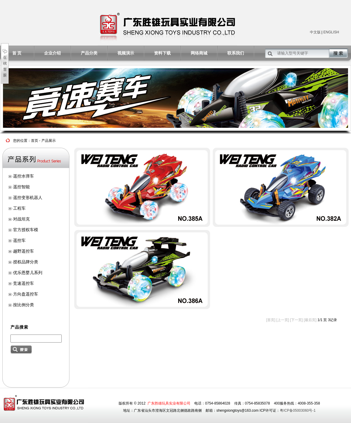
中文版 (315, 32)
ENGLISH (331, 32)
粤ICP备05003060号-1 (298, 410)
